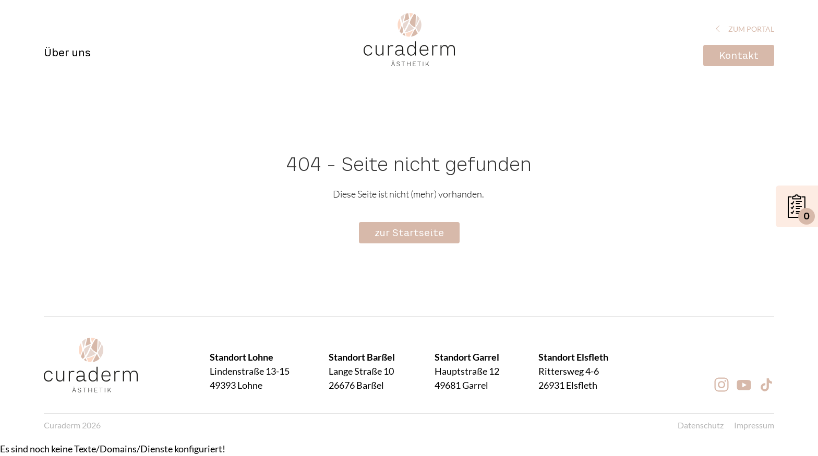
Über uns (67, 52)
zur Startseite (409, 232)
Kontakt (739, 55)
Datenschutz (701, 425)
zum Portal (743, 28)
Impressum (754, 425)
